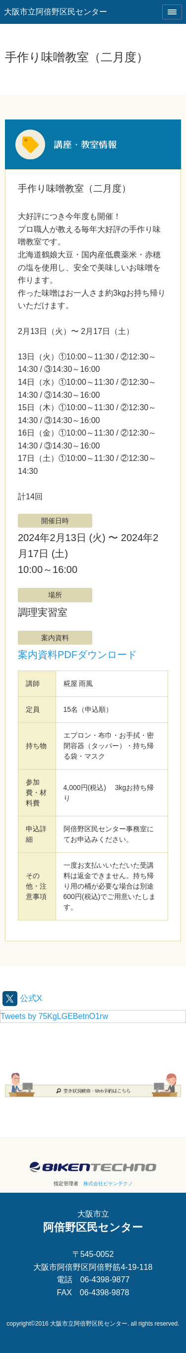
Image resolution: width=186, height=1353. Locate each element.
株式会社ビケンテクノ (108, 1183)
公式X (22, 998)
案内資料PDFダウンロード (77, 654)
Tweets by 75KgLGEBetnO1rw (54, 1016)
